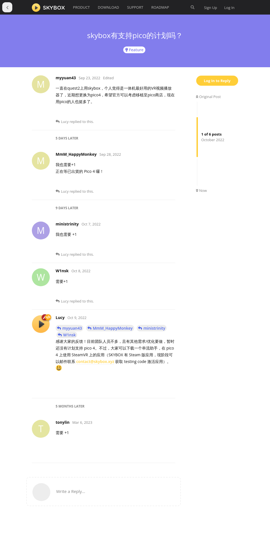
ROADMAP (160, 7)
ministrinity (154, 328)
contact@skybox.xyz (95, 361)
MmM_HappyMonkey (113, 328)
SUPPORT (135, 7)
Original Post (208, 96)
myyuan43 (72, 328)
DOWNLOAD (108, 7)
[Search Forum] (193, 7)
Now (201, 190)
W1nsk (69, 334)
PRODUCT (81, 7)
